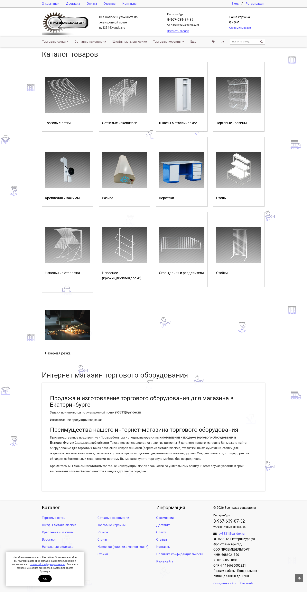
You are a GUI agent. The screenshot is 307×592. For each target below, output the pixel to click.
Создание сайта (224, 583)
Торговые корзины (168, 41)
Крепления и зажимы (58, 532)
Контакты (129, 3)
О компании (50, 3)
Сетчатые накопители (90, 41)
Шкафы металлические (129, 41)
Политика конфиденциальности (179, 554)
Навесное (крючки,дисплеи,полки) (123, 547)
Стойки (103, 554)
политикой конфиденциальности (47, 564)
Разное (103, 532)
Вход (235, 3)
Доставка (73, 3)
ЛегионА (246, 583)
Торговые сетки (55, 41)
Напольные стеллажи (57, 547)
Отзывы (110, 3)
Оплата (92, 3)
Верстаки (48, 539)
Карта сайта (164, 561)
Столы (102, 539)
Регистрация (255, 3)
